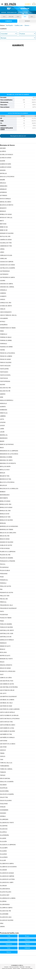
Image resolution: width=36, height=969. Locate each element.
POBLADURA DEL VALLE (6, 605)
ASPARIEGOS (3, 192)
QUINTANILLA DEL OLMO (6, 633)
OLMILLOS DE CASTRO (6, 545)
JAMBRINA (3, 416)
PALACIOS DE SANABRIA (6, 558)
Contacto (6, 967)
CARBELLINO (3, 258)
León (8, 940)
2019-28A (11, 16)
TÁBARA (2, 753)
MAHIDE (2, 441)
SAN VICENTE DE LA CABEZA (7, 744)
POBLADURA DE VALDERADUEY (8, 608)
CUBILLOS (2, 309)
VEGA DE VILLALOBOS (6, 800)
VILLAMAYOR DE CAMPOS (7, 863)
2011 (32, 16)
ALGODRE (2, 161)
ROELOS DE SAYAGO (5, 668)
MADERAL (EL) (4, 435)
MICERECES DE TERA (5, 479)
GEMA (1, 397)
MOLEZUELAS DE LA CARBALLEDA (9, 488)
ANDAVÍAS (3, 170)
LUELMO (2, 432)
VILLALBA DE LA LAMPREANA (8, 844)
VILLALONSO (3, 854)
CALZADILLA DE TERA (6, 242)
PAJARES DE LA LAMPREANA (7, 551)
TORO (1, 759)
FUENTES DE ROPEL (5, 375)
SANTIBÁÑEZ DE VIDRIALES (7, 737)
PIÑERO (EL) (3, 602)
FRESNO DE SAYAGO (5, 359)
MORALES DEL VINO (5, 510)
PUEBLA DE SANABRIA (6, 624)
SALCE (1, 674)
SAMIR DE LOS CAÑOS (6, 677)
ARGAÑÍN (2, 179)
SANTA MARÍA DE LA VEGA (7, 728)
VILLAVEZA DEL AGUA (5, 917)
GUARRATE (3, 406)
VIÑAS (1, 923)
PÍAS (1, 589)
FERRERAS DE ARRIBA (6, 340)
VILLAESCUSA (3, 829)
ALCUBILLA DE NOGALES (6, 154)
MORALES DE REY (4, 513)
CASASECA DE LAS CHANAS (7, 265)
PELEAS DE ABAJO (5, 570)
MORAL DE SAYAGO (5, 501)
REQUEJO (2, 649)
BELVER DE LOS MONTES (6, 205)
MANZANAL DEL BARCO (6, 460)
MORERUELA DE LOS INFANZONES (9, 526)
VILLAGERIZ (3, 838)
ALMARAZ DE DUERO (5, 164)
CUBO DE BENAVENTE (6, 312)
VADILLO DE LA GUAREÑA (6, 781)
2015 (25, 16)
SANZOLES (3, 750)
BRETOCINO (3, 224)
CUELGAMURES (4, 318)
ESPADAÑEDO (3, 324)
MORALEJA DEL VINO (5, 504)
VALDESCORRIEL (4, 791)
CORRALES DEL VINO (5, 302)
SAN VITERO (3, 747)
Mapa (31, 12)
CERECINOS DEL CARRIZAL (7, 287)
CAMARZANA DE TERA (6, 246)
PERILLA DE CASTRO (5, 586)
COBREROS (3, 293)
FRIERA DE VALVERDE (5, 362)
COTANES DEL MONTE (6, 306)
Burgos (27, 936)
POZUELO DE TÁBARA (5, 617)
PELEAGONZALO (4, 567)
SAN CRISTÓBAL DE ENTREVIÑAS (9, 687)
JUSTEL (2, 419)
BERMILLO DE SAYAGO (6, 214)
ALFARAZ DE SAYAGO (5, 157)
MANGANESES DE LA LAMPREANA (9, 450)
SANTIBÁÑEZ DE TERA (6, 734)
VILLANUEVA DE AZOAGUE (7, 873)
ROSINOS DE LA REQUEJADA (7, 671)
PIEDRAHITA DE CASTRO (6, 592)
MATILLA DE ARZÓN (5, 466)
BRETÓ (2, 220)
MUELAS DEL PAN (4, 536)
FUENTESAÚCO (4, 372)
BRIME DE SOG (4, 227)
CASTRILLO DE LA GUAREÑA (7, 268)
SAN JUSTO (3, 693)
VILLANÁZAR (3, 870)
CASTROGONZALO (5, 271)
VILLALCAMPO (4, 848)
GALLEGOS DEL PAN (5, 387)
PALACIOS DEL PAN (5, 554)
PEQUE (2, 577)
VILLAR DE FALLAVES (5, 892)
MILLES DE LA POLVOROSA (7, 482)
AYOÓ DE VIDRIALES (5, 198)
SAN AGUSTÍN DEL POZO (6, 680)
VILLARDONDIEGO (5, 904)
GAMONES (2, 394)
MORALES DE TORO (5, 517)
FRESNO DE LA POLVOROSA (7, 353)
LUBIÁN (2, 428)
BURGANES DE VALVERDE (7, 233)
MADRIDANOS (3, 438)
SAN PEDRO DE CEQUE (6, 706)
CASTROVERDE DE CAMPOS (7, 277)
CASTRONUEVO (4, 274)
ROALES (2, 662)
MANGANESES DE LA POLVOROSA (9, 454)
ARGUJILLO (3, 183)
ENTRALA (2, 321)
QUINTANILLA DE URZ (5, 636)
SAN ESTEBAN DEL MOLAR (7, 690)
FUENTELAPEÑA (4, 369)
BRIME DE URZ (3, 230)
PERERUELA (3, 583)
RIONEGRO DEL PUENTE (6, 658)
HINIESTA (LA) (3, 413)
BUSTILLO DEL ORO (5, 236)
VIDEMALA (3, 816)
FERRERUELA (3, 343)
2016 (18, 16)
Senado (27, 21)
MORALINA (3, 523)
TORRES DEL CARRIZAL (6, 769)
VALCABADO (3, 784)
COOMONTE (3, 296)
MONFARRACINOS (5, 495)
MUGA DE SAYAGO (5, 539)
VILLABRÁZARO (4, 819)
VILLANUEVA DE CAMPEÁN (7, 876)
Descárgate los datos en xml (18, 136)
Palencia (27, 940)
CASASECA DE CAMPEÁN (6, 261)
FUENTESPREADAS (5, 381)
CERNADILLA (3, 290)
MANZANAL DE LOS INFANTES (8, 463)
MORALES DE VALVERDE (6, 520)
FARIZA (2, 331)
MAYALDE (2, 473)
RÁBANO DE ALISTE (5, 646)
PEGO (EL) (2, 564)
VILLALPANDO (4, 857)
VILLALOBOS (3, 851)
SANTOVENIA (3, 740)
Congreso (8, 21)
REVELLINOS (3, 652)
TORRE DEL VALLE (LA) (6, 762)
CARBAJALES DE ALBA (6, 255)
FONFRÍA (2, 350)
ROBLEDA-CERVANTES (6, 665)
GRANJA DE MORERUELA (6, 400)
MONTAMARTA (4, 498)
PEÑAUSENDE (3, 573)
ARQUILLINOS (3, 186)
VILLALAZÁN (3, 841)
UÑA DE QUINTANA (5, 778)
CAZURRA (2, 280)
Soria (8, 948)
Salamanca (9, 944)
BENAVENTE (3, 208)
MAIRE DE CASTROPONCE (7, 444)
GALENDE (2, 384)
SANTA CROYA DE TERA (6, 721)
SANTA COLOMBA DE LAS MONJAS (9, 715)
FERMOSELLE (3, 334)
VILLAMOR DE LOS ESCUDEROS (8, 866)
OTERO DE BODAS (5, 548)
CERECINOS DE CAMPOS (6, 283)
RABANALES (3, 643)
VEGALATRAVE (4, 803)
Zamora (9, 952)
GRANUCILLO (3, 403)
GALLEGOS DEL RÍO (5, 391)
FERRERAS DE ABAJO (5, 337)
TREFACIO (2, 775)
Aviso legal (27, 967)
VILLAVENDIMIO (4, 914)
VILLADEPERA (3, 825)
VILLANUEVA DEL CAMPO (6, 882)
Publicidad (22, 967)
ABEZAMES (3, 148)
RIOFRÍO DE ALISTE (5, 655)
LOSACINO (3, 422)
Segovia (27, 944)
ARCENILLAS (3, 173)
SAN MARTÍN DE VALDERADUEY (8, 696)
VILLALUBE (3, 860)
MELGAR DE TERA (4, 476)
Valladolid (27, 948)
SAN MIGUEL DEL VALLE (6, 703)
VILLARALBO (3, 885)
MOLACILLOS (3, 485)
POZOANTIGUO (4, 614)
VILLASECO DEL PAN (5, 911)
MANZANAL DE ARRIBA (6, 457)
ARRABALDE (3, 189)
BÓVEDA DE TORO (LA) (6, 217)
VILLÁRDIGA (3, 901)
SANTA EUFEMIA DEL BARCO (7, 725)
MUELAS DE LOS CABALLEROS (8, 532)
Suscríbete (27, 4)
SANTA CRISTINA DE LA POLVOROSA (10, 718)
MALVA (2, 447)
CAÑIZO (2, 252)
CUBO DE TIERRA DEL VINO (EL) (8, 315)
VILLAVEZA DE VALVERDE (6, 920)
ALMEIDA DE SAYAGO (5, 167)
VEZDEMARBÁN (4, 810)
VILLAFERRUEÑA (4, 835)
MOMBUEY (3, 491)
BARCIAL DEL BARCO (5, 202)
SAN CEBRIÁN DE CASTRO (7, 684)
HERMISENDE (3, 409)
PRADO (2, 621)
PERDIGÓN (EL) (4, 580)
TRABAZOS (3, 772)
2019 (4, 16)
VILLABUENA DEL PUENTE (7, 822)
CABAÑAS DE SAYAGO (6, 239)
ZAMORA (2, 926)
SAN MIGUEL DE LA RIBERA (7, 699)
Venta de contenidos (14, 967)
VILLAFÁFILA (3, 832)
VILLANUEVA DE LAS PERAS (7, 879)
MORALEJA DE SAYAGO (6, 507)
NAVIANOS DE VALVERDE (6, 542)
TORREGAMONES (4, 766)
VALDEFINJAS (3, 788)
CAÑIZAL (2, 249)
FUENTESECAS (4, 378)
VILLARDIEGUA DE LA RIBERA (7, 898)
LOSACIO (2, 425)
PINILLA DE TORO (4, 595)
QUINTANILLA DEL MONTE (7, 630)
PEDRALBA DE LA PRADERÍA (7, 561)
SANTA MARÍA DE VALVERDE (7, 731)
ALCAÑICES (3, 151)
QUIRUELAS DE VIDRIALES (7, 640)
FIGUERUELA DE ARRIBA (6, 346)
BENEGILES (3, 211)
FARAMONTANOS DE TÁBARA (8, 328)
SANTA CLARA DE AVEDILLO (7, 712)
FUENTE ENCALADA (5, 365)
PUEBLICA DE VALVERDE (6, 627)
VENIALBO (2, 807)
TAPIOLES (2, 756)
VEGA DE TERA (4, 797)
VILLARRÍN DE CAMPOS (6, 907)
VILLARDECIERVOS (5, 888)
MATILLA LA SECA (4, 469)
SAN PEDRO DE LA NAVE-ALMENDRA (10, 709)
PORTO (2, 611)
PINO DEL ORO (4, 599)
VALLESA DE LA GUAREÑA (7, 794)
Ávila (8, 936)
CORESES (2, 299)
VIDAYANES (3, 813)
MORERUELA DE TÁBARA (6, 529)
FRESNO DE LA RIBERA (6, 356)
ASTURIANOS (3, 195)
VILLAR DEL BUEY (4, 895)
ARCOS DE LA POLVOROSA (7, 176)
